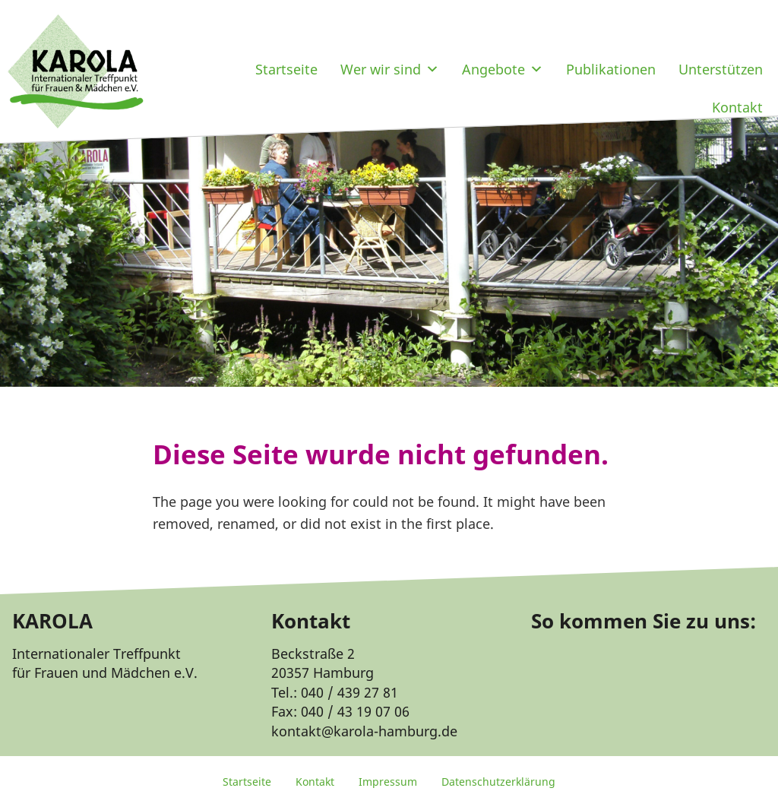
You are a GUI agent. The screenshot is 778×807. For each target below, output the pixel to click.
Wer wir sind (389, 69)
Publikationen (611, 69)
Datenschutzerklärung (498, 781)
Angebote (502, 69)
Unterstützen (720, 69)
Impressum (388, 781)
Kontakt (737, 107)
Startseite (286, 69)
